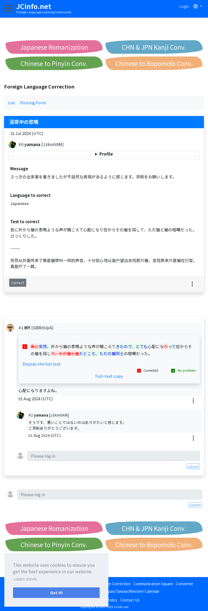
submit (193, 466)
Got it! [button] (56, 592)
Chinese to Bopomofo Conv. (154, 63)
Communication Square (153, 583)
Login (184, 6)
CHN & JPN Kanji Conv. (154, 47)
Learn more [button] (25, 578)
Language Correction (112, 583)
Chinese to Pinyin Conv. (54, 63)
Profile (106, 154)
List (11, 102)
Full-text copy (109, 376)
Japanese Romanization (54, 47)
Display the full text (41, 364)
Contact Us (130, 600)
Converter (184, 583)
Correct (17, 282)
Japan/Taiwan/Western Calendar (132, 591)
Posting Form (33, 102)
